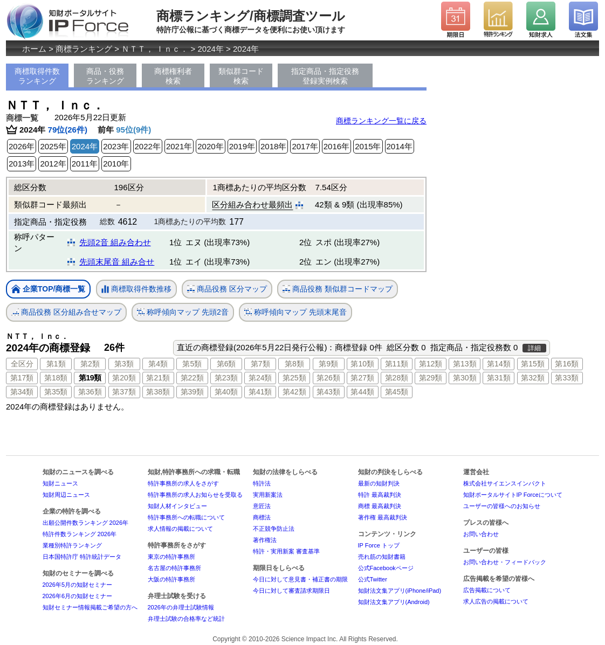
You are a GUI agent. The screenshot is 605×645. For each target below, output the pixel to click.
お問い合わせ (481, 534)
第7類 (260, 363)
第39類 (192, 391)
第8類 (294, 363)
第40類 (226, 391)
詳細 (534, 348)
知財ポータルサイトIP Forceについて (512, 494)
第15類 (533, 363)
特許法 (262, 483)
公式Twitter (372, 579)
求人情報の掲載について (180, 528)
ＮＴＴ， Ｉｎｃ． (154, 48)
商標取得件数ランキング (37, 76)
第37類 (124, 391)
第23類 (226, 377)
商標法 (262, 517)
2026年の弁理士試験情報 (181, 607)
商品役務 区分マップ (227, 289)
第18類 (56, 377)
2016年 (336, 146)
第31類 (499, 377)
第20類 (124, 377)
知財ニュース (60, 483)
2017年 (305, 146)
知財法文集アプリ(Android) (394, 602)
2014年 (399, 146)
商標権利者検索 (173, 76)
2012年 (53, 163)
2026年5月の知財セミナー (78, 584)
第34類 (22, 391)
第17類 (22, 377)
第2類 (90, 363)
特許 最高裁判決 (379, 494)
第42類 (294, 391)
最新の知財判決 (379, 483)
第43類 (328, 391)
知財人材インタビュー (177, 506)
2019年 (242, 146)
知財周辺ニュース (66, 494)
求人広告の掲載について (495, 601)
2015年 (368, 146)
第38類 (158, 391)
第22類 (192, 377)
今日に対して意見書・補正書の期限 (300, 579)
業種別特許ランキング (72, 545)
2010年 (116, 163)
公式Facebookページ (386, 568)
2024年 (211, 48)
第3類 (124, 363)
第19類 (90, 377)
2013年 (22, 163)
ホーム (34, 48)
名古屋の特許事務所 (174, 568)
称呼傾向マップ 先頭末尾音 (295, 312)
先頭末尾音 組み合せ (116, 261)
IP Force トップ (379, 545)
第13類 (465, 363)
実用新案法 (268, 494)
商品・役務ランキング (105, 76)
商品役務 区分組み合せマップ (66, 312)
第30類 (465, 377)
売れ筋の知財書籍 (381, 556)
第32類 (533, 377)
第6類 (226, 363)
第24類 (260, 377)
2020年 (210, 146)
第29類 (431, 377)
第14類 (499, 363)
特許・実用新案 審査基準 (286, 551)
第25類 (294, 377)
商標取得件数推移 (136, 289)
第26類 (328, 377)
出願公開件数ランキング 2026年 (86, 522)
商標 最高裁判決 (379, 506)
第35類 (56, 391)
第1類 (56, 363)
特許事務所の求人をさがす (183, 483)
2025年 (53, 146)
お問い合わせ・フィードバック (504, 562)
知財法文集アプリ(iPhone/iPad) (400, 590)
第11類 (397, 363)
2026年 (22, 146)
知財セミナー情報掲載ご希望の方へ (90, 607)
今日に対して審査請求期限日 (291, 590)
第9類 (328, 363)
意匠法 (262, 506)
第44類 (362, 391)
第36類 (90, 391)
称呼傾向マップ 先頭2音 (183, 312)
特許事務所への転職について (186, 517)
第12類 (431, 363)
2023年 (116, 146)
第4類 (158, 363)
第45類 (397, 391)
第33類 (567, 377)
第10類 (362, 363)
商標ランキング (84, 48)
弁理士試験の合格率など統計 (186, 618)
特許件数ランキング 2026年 (80, 534)
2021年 (179, 146)
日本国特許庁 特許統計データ (82, 556)
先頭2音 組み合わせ (115, 242)
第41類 (260, 391)
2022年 (148, 146)
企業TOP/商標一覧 (48, 290)
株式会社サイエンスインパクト (504, 483)
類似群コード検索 (241, 76)
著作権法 (265, 540)
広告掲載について (487, 590)
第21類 (158, 377)
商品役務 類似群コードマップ (338, 289)
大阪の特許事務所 (171, 579)
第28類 (397, 377)
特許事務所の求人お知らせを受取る (195, 494)
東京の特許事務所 (171, 556)
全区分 (22, 363)
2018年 (273, 146)
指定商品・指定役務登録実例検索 (325, 76)
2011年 (85, 163)
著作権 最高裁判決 (382, 517)
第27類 (362, 377)
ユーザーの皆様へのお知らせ (501, 506)
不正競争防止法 (273, 528)
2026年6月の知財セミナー (78, 596)
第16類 (567, 363)
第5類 (192, 363)
